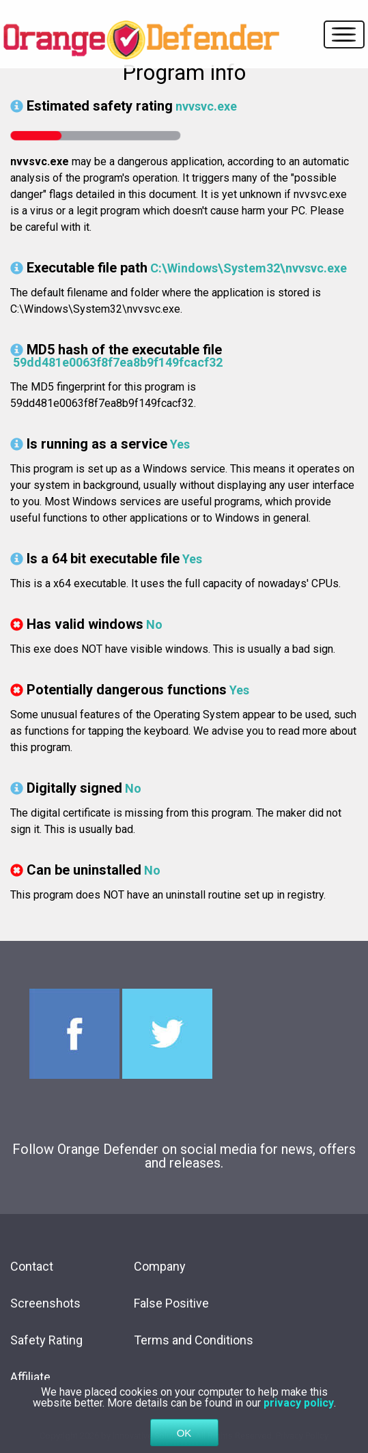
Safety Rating (46, 1340)
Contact (31, 1266)
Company (160, 1266)
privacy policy (299, 1419)
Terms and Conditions (193, 1340)
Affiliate (30, 1377)
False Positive (171, 1303)
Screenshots (45, 1303)
